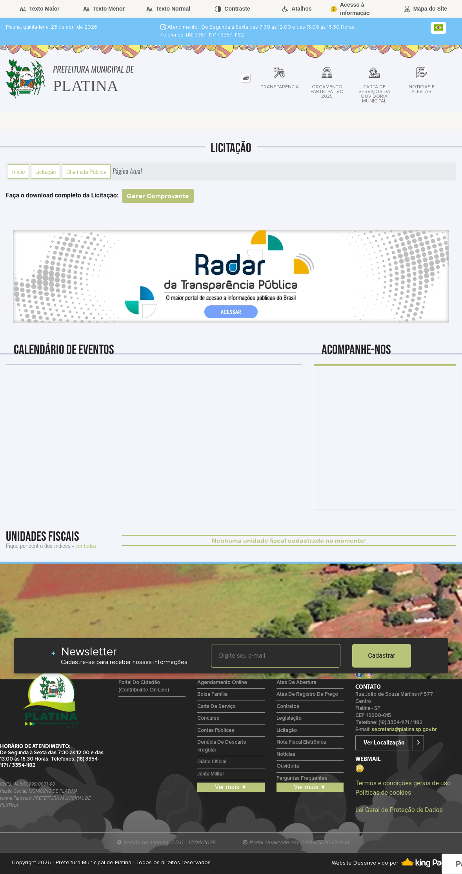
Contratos (287, 706)
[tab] (246, 78)
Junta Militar (210, 774)
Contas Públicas (215, 730)
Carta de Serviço (216, 706)
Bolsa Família (212, 694)
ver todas (85, 545)
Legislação (289, 718)
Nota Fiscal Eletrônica (301, 742)
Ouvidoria (287, 766)
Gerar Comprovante (158, 195)
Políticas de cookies (383, 792)
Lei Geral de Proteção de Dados (399, 810)
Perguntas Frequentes (301, 778)
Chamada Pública (86, 171)
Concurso (208, 718)
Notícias (285, 754)
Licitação (45, 171)
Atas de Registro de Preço (307, 694)
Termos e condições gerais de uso (403, 783)
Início (18, 171)
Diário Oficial (211, 762)
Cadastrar (381, 655)
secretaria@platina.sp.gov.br (404, 729)
